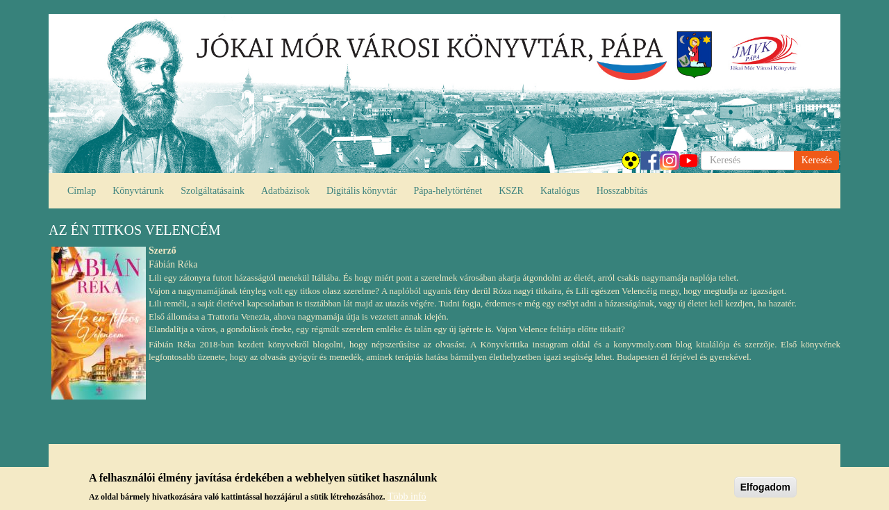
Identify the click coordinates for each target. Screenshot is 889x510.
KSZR (511, 191)
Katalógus (560, 191)
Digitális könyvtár (361, 191)
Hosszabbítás (622, 191)
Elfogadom (765, 489)
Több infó (407, 498)
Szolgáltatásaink (212, 191)
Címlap (81, 191)
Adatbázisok (285, 191)
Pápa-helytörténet (447, 191)
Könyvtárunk (138, 191)
